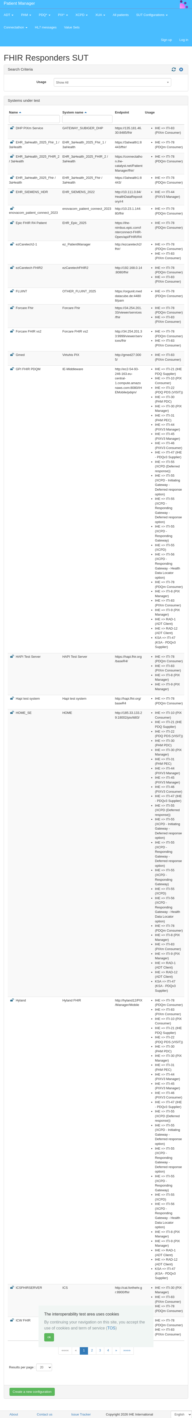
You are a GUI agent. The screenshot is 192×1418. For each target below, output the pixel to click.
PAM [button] (26, 15)
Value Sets (72, 27)
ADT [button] (9, 15)
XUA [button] (100, 15)
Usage (41, 82)
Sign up (166, 40)
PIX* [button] (63, 15)
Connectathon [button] (16, 27)
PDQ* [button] (44, 15)
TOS (111, 1328)
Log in (184, 40)
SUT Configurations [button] (152, 15)
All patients (121, 15)
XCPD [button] (82, 15)
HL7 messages (46, 27)
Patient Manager (19, 3)
